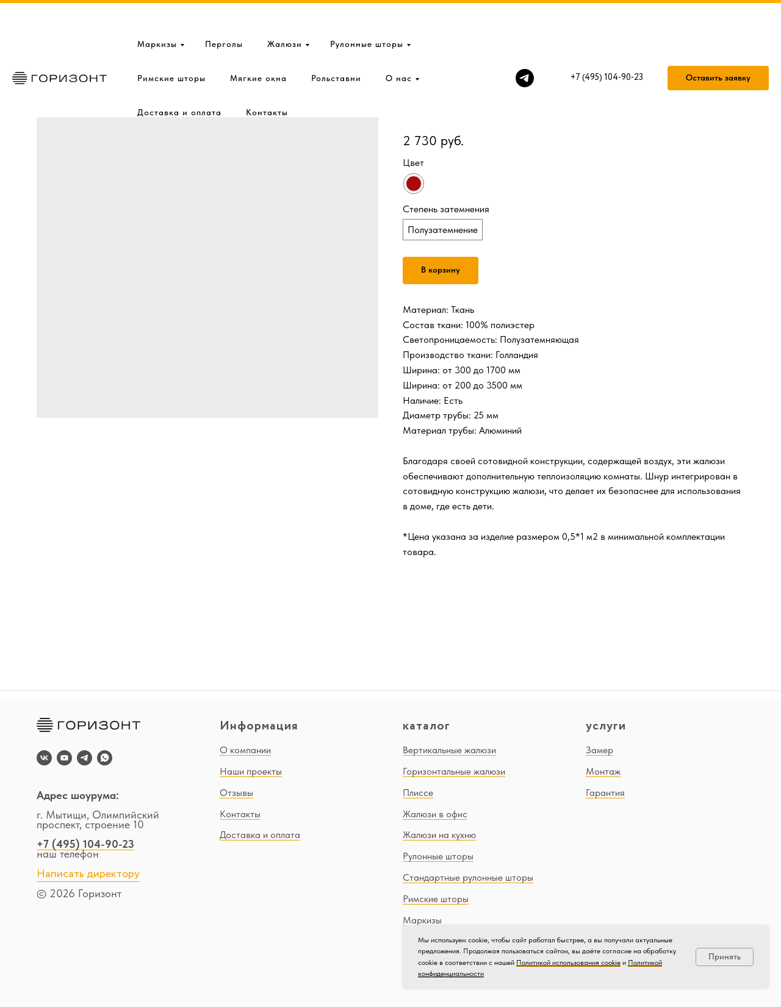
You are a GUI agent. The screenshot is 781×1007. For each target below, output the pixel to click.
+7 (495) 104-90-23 (85, 843)
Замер (599, 750)
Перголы (224, 5)
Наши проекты (251, 771)
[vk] (44, 757)
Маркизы (157, 5)
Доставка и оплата (179, 73)
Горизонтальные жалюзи (454, 771)
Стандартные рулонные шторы (468, 877)
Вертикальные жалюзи (449, 750)
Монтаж (603, 771)
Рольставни (336, 39)
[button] (718, 39)
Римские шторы (171, 39)
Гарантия (605, 792)
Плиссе (418, 792)
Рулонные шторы (366, 5)
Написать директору (88, 874)
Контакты (267, 73)
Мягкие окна (258, 39)
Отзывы (236, 792)
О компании (245, 750)
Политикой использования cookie (568, 962)
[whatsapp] (104, 757)
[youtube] (64, 757)
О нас (399, 39)
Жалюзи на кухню (439, 834)
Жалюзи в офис (435, 814)
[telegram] (525, 39)
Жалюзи (284, 5)
